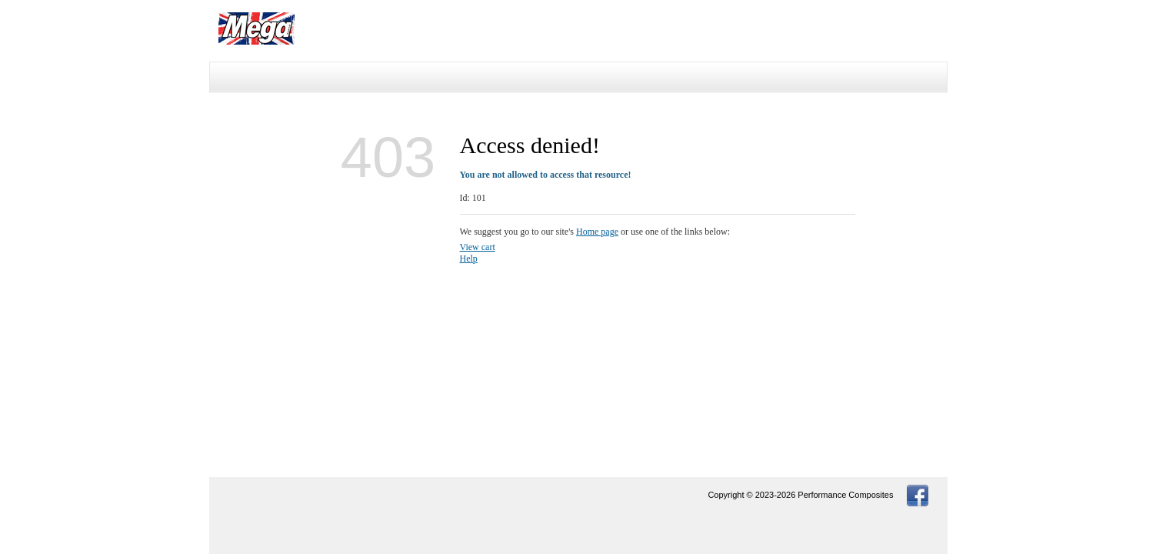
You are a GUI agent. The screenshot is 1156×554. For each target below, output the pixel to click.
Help (469, 258)
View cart (477, 247)
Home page (597, 231)
